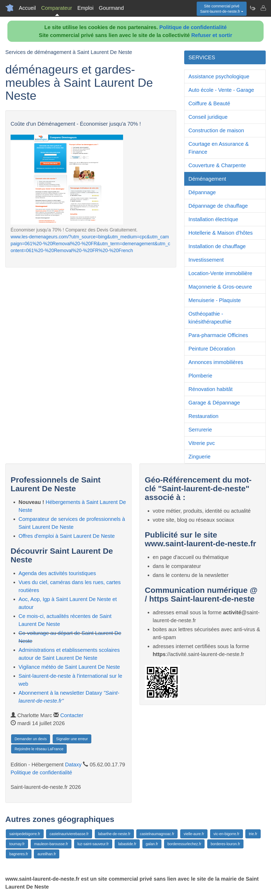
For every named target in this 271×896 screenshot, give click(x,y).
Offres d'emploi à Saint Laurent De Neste (67, 536)
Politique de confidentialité (193, 27)
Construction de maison (216, 130)
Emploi (85, 8)
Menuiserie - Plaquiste (214, 300)
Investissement (206, 260)
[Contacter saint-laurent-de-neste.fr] (263, 8)
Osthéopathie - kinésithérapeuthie (209, 318)
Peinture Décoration (211, 349)
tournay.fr (17, 844)
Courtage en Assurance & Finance (218, 148)
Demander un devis (31, 739)
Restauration (203, 416)
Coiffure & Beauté (209, 103)
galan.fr (152, 844)
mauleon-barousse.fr (51, 844)
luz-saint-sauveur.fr (93, 844)
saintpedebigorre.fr (24, 834)
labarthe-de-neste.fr (114, 834)
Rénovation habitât (210, 389)
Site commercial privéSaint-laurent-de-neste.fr (221, 8)
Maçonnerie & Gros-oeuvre (220, 287)
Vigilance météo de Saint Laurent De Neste (69, 667)
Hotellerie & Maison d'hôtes (220, 233)
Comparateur (56, 8)
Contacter (71, 715)
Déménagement (207, 179)
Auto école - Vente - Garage (221, 90)
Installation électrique (213, 219)
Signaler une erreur (72, 739)
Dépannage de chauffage (218, 206)
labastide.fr (127, 844)
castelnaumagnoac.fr (157, 834)
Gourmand (111, 8)
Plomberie (200, 376)
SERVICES (201, 57)
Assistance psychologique (218, 76)
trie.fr (253, 834)
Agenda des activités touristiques (57, 573)
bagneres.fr (18, 854)
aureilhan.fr (46, 854)
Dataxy (73, 764)
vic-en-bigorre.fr (227, 834)
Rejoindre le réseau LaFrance (39, 749)
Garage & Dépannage (214, 403)
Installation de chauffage (217, 246)
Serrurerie (200, 430)
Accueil (27, 8)
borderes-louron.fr (225, 844)
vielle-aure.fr (194, 834)
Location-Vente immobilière (220, 273)
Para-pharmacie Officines (218, 335)
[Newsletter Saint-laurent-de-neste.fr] (252, 8)
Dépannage (202, 192)
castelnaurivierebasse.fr (69, 834)
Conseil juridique (208, 117)
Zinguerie (199, 457)
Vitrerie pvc (201, 443)
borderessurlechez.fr (184, 844)
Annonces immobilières (215, 362)
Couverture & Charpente (217, 165)
